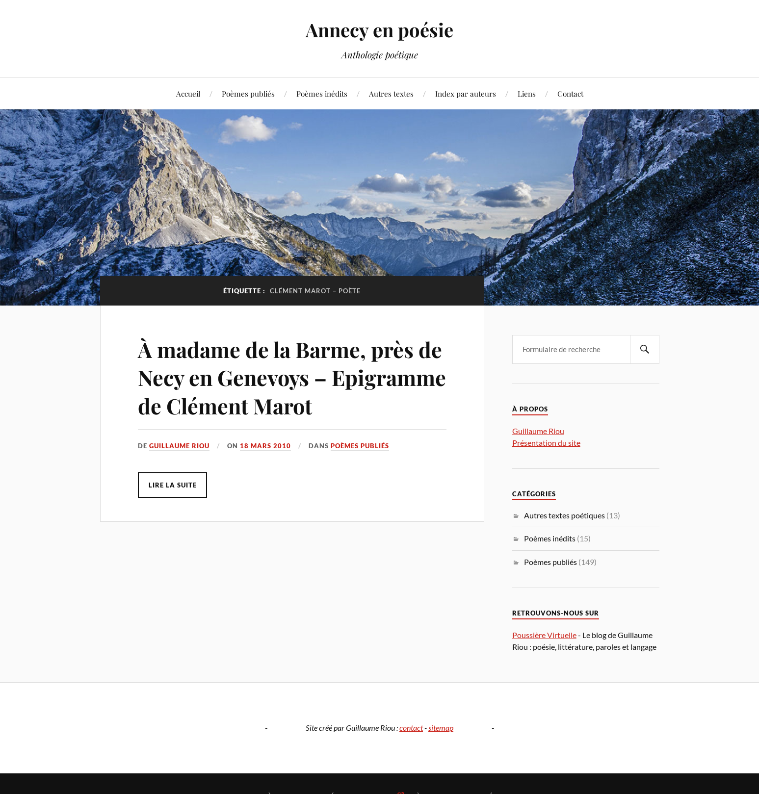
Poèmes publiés (248, 93)
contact (411, 727)
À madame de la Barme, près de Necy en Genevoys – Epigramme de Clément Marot (288, 377)
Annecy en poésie (380, 29)
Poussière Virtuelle (544, 635)
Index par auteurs (465, 93)
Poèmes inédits (321, 93)
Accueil (188, 93)
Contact (570, 93)
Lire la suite (173, 485)
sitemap (440, 727)
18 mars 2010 (265, 446)
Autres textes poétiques (564, 515)
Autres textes (391, 93)
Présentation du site (546, 442)
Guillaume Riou (179, 446)
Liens (527, 93)
